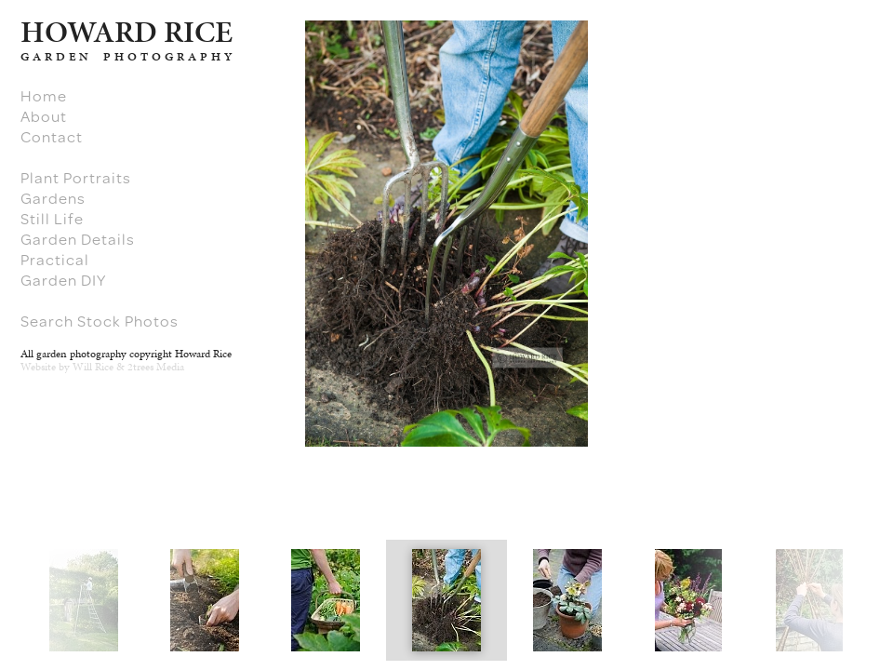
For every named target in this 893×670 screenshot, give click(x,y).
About (43, 116)
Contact (51, 137)
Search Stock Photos (99, 321)
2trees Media (155, 366)
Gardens (53, 198)
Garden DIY (63, 280)
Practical (54, 259)
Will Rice (93, 366)
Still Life (52, 218)
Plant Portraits (75, 178)
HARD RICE (126, 31)
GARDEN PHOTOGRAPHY (127, 56)
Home (43, 96)
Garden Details (77, 239)
